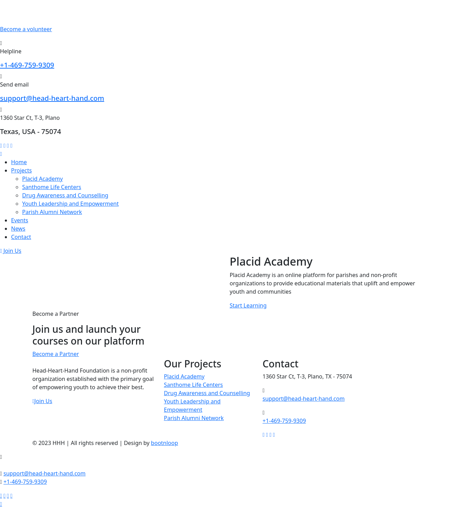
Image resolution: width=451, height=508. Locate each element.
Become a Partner (56, 354)
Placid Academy (42, 178)
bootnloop (164, 443)
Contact (21, 237)
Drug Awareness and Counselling (65, 195)
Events (19, 220)
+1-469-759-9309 (27, 65)
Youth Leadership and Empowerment (70, 203)
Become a (26, 29)
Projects (21, 170)
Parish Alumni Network (52, 212)
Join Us (10, 251)
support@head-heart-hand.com (52, 98)
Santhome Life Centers (51, 187)
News (18, 228)
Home (19, 162)
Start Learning (248, 305)
